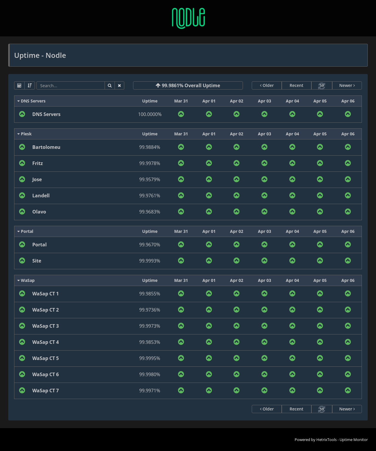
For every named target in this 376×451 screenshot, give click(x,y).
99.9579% (149, 179)
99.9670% (149, 244)
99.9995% (149, 358)
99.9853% (149, 342)
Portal (25, 231)
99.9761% (149, 195)
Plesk (24, 134)
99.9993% (149, 261)
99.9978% (149, 163)
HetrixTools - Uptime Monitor (342, 439)
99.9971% (149, 390)
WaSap (26, 280)
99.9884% (149, 147)
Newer (347, 85)
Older (267, 85)
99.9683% (149, 211)
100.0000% (150, 114)
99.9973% (149, 326)
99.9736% (149, 310)
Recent (296, 85)
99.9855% (149, 293)
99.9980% (149, 374)
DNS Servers (31, 101)
